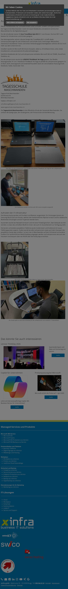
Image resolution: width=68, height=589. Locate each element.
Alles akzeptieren (32, 22)
